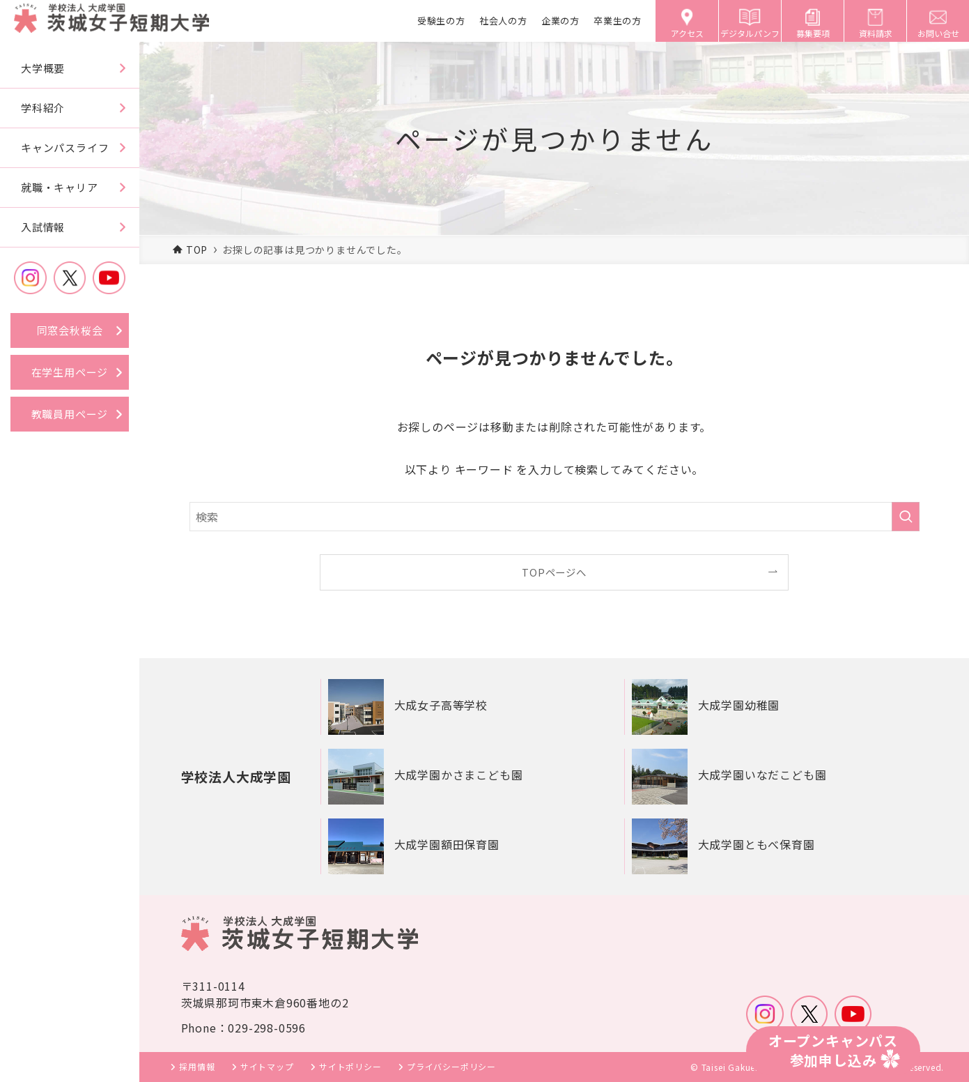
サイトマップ (267, 1066)
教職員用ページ (70, 413)
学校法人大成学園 (239, 776)
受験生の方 (441, 20)
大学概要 (43, 68)
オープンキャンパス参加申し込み (833, 1050)
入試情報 (43, 227)
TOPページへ (554, 572)
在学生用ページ (70, 372)
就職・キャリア (59, 187)
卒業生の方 (618, 20)
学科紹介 (43, 107)
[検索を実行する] (906, 516)
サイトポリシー (350, 1066)
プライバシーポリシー (451, 1066)
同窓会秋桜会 (70, 330)
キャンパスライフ (65, 147)
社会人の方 (503, 20)
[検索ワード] (554, 516)
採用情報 (197, 1066)
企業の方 (560, 20)
